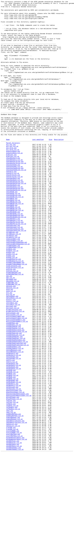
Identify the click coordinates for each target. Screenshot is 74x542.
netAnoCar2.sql (12, 423)
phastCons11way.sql (14, 468)
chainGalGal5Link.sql (15, 217)
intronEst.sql (11, 363)
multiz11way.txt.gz (14, 377)
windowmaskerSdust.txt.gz (16, 526)
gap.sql (9, 330)
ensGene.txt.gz (12, 300)
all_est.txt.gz (12, 175)
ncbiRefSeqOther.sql (14, 403)
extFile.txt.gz (12, 324)
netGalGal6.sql (12, 439)
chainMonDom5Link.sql (15, 258)
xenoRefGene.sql (12, 532)
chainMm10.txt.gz (13, 239)
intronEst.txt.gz (13, 365)
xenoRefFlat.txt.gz (14, 530)
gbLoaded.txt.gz (12, 336)
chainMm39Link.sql (13, 250)
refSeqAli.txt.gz (13, 490)
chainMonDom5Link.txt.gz (16, 260)
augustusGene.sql (13, 181)
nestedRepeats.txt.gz (15, 421)
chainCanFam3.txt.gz (14, 199)
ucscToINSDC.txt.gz (14, 518)
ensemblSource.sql (13, 310)
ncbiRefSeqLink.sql (14, 399)
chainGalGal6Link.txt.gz (16, 227)
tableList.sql (11, 508)
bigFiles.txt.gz (12, 187)
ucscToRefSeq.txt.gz (14, 522)
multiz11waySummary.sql (15, 383)
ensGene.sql (11, 298)
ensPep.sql (10, 306)
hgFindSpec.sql (12, 355)
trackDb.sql (11, 512)
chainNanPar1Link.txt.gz (16, 268)
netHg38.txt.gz (12, 446)
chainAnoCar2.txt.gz (14, 191)
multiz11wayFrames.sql (15, 379)
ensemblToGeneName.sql (15, 314)
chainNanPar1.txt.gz (14, 264)
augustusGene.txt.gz (14, 183)
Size (50, 167)
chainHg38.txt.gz (13, 231)
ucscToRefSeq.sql (13, 520)
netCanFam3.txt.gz (13, 429)
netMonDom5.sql (12, 456)
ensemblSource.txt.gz (15, 312)
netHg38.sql (11, 444)
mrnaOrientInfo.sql (14, 371)
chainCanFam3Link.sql (15, 201)
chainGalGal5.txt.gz (14, 215)
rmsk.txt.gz (11, 494)
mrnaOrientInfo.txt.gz (15, 373)
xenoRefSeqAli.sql (13, 536)
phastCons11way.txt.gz (15, 470)
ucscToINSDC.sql (12, 516)
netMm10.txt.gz (12, 450)
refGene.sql (11, 484)
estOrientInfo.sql (13, 318)
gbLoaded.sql (11, 334)
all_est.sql (11, 173)
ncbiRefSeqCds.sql (13, 391)
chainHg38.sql (11, 229)
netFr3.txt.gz (11, 433)
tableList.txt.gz (13, 510)
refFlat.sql (11, 480)
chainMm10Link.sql (13, 241)
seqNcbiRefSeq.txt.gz (15, 498)
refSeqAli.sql (11, 488)
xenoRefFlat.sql (12, 528)
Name (8, 167)
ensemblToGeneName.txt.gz (16, 316)
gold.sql (9, 347)
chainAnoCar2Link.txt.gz (16, 195)
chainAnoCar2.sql (13, 189)
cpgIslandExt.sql (13, 286)
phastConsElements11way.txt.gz (18, 474)
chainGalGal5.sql (13, 213)
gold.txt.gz (11, 349)
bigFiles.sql (11, 185)
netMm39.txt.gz (12, 454)
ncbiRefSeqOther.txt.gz (15, 405)
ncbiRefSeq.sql (12, 387)
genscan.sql (11, 343)
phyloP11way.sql (12, 476)
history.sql (11, 359)
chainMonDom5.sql (13, 254)
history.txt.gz (12, 361)
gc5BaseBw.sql (11, 338)
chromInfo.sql (11, 282)
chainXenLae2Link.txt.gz (16, 276)
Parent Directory (13, 171)
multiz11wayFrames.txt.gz (16, 381)
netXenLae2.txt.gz (13, 466)
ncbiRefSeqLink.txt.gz (15, 401)
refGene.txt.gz (12, 486)
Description (59, 167)
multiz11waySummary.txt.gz (17, 385)
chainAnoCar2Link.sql (15, 193)
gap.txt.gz (10, 332)
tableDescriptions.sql (15, 504)
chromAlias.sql (12, 278)
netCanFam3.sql (12, 427)
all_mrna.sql (11, 177)
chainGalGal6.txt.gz (14, 223)
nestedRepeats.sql (13, 419)
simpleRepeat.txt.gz (14, 502)
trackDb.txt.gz (12, 514)
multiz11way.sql (12, 375)
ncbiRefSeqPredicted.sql (16, 411)
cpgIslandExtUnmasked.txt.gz (18, 292)
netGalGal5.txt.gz (13, 437)
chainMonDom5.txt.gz (14, 256)
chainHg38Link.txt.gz (15, 235)
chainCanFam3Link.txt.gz (16, 203)
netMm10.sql (11, 448)
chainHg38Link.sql (13, 233)
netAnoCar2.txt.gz (13, 425)
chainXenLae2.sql (13, 270)
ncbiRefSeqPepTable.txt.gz (17, 409)
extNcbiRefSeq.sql (13, 326)
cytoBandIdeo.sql (13, 294)
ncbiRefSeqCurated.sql (15, 395)
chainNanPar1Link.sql (15, 266)
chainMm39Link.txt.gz (15, 252)
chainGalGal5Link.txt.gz (16, 219)
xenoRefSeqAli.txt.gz (15, 539)
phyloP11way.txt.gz (14, 478)
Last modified (38, 167)
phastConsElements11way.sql (17, 472)
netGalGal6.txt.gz (13, 442)
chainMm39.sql (11, 246)
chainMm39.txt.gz (13, 248)
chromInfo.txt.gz (13, 284)
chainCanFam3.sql (13, 197)
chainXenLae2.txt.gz (14, 272)
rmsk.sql (9, 492)
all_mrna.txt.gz (12, 179)
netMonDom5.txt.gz (13, 458)
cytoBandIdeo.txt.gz (14, 296)
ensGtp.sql (10, 302)
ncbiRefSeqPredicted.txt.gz (17, 413)
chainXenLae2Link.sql (15, 274)
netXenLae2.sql (12, 464)
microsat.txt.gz (12, 369)
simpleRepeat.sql (13, 500)
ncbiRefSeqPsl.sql (13, 415)
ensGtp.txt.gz (11, 304)
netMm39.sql (11, 452)
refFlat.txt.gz (12, 482)
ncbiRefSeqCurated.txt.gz (16, 397)
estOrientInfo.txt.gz (15, 320)
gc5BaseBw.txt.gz (13, 340)
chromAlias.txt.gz (13, 280)
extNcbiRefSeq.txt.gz (15, 328)
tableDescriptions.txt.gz (16, 506)
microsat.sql (11, 367)
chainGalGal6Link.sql (15, 225)
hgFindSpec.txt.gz (13, 357)
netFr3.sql (10, 431)
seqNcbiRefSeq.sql (13, 496)
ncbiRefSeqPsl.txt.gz (15, 417)
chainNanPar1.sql (13, 262)
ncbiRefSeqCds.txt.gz (15, 393)
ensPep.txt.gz (11, 308)
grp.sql (9, 351)
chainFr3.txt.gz (12, 207)
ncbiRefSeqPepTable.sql (15, 407)
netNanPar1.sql (12, 460)
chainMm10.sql (11, 237)
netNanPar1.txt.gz (13, 462)
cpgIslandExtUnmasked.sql (16, 290)
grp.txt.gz (10, 353)
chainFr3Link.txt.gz (14, 211)
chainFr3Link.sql (13, 209)
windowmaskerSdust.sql (15, 524)
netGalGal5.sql (12, 435)
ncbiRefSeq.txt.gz (13, 389)
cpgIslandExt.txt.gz (14, 288)
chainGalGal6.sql (13, 221)
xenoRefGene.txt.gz (14, 534)
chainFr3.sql (11, 205)
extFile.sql (11, 322)
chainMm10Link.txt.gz (15, 243)
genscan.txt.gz (12, 345)
